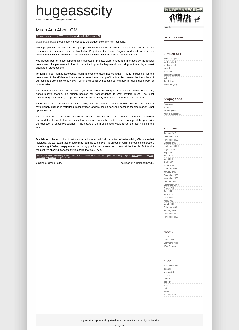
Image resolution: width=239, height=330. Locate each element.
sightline (167, 78)
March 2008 (169, 204)
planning (168, 269)
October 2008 (170, 181)
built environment (171, 266)
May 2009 (168, 159)
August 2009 (169, 149)
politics (167, 285)
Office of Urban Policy (50, 162)
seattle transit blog (172, 75)
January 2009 (170, 172)
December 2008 (171, 175)
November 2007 (171, 217)
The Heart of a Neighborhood (135, 162)
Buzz (39, 41)
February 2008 (170, 207)
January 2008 (170, 211)
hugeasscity (74, 10)
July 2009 (168, 153)
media (166, 291)
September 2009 (171, 146)
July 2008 (168, 191)
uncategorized (170, 295)
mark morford (170, 62)
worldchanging (170, 84)
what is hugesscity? (172, 114)
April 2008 (168, 201)
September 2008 (171, 185)
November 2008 (171, 178)
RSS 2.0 (135, 156)
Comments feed (171, 243)
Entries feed (169, 240)
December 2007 (171, 214)
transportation (170, 272)
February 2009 (170, 169)
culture (167, 288)
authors (167, 107)
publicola (168, 72)
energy (167, 275)
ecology (167, 282)
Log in (166, 237)
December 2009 (171, 136)
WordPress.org (170, 246)
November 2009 (171, 140)
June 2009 (168, 156)
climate (167, 278)
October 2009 (170, 143)
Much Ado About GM (57, 29)
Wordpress (116, 320)
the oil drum (169, 81)
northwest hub (170, 65)
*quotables (168, 104)
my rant (109, 41)
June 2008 (168, 194)
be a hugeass (170, 110)
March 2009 (169, 166)
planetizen (168, 68)
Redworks (153, 320)
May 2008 (168, 198)
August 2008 (169, 188)
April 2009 (168, 162)
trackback (52, 158)
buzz (45, 41)
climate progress (171, 59)
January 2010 (170, 133)
